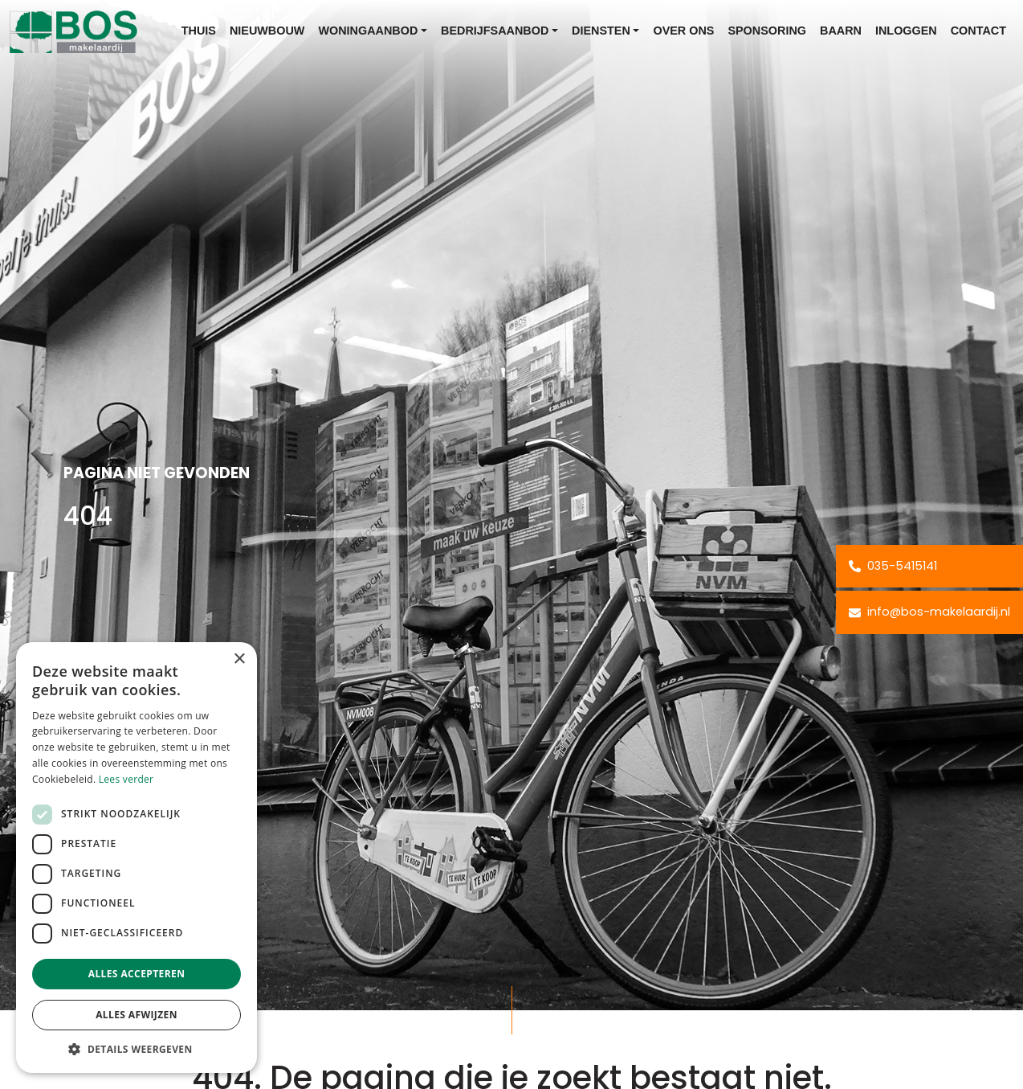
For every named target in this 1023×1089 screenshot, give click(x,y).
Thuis (198, 30)
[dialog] (136, 857)
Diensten (601, 30)
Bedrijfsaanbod (494, 30)
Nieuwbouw (267, 30)
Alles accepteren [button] (136, 974)
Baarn (841, 30)
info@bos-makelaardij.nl (929, 612)
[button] (136, 1049)
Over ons (683, 30)
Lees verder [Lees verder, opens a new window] (126, 779)
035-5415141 (893, 566)
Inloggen (906, 30)
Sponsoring (767, 30)
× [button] (239, 659)
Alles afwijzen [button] (136, 1014)
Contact (978, 30)
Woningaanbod (368, 30)
